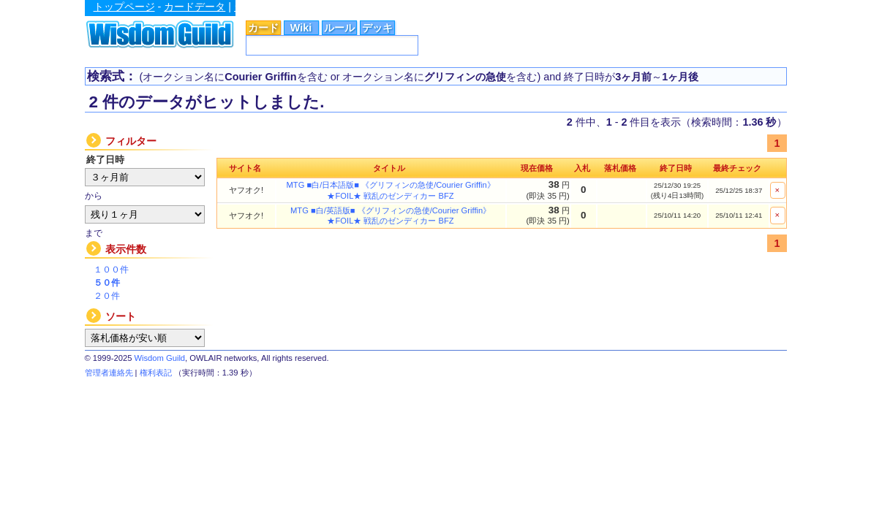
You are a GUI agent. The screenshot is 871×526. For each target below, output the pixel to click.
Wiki (301, 28)
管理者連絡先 (109, 372)
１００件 (111, 269)
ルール (339, 28)
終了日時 (676, 168)
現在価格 (537, 168)
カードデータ (194, 6)
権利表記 (156, 372)
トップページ (124, 6)
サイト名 (245, 168)
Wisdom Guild (159, 358)
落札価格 (620, 168)
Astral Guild (473, 6)
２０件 (107, 296)
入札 (582, 168)
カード (263, 28)
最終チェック (737, 168)
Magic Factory (597, 6)
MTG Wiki (532, 6)
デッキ (377, 28)
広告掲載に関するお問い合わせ (721, 7)
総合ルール (329, 6)
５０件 (107, 283)
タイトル (389, 168)
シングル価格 (264, 6)
